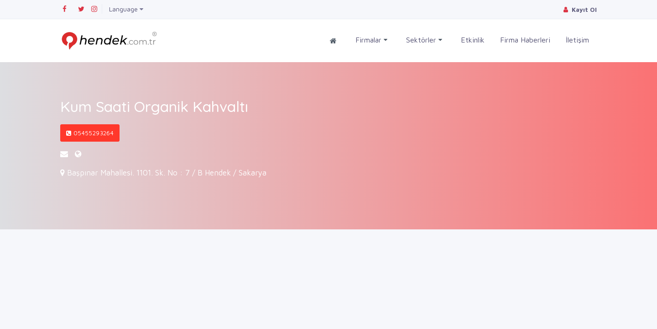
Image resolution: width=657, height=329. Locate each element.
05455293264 (90, 133)
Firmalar (371, 40)
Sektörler (424, 40)
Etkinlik (473, 40)
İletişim (577, 40)
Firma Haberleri (525, 40)
